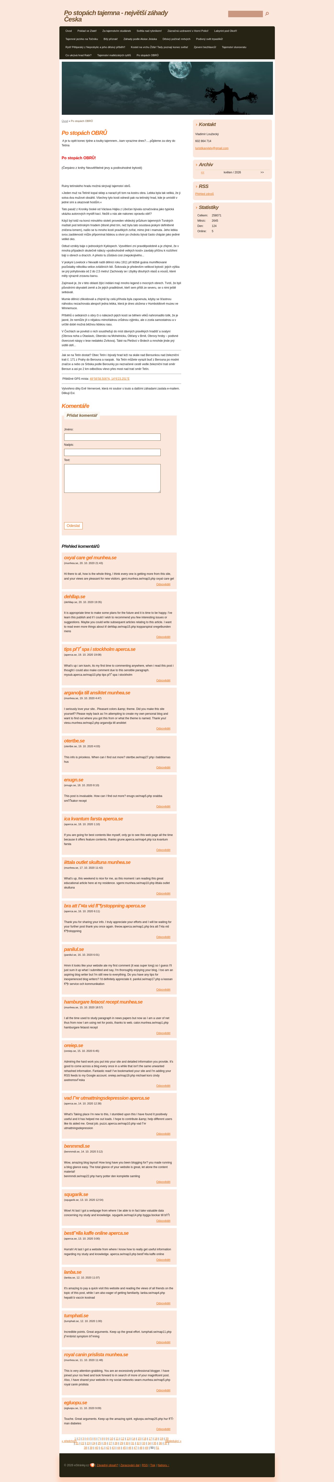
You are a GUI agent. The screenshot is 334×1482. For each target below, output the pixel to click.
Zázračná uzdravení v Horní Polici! (188, 30)
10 (111, 1438)
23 (88, 1443)
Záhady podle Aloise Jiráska (140, 39)
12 (122, 1438)
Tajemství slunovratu (234, 47)
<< (202, 172)
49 (146, 1447)
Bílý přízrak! (111, 39)
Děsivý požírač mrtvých (176, 39)
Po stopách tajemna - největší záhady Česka (116, 16)
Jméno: (69, 429)
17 (150, 1438)
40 (96, 1447)
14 (133, 1438)
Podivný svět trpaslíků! (209, 39)
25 (99, 1443)
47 (135, 1447)
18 (156, 1438)
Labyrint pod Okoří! (225, 30)
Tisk (152, 1465)
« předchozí (69, 1441)
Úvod (69, 30)
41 (102, 1447)
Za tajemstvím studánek (116, 30)
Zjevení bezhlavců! (205, 47)
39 (90, 1447)
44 (118, 1447)
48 (140, 1447)
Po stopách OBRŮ (148, 55)
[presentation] (100, 507)
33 (143, 1443)
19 (161, 1438)
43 (113, 1447)
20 (167, 1438)
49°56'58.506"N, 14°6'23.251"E (110, 378)
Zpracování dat (130, 1465)
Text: (67, 460)
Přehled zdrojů (204, 194)
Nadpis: (69, 444)
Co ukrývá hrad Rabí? (79, 55)
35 (154, 1443)
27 (110, 1443)
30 (127, 1443)
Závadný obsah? (107, 1465)
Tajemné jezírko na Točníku (82, 39)
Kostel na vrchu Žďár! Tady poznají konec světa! (159, 47)
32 (138, 1443)
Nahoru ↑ (163, 1465)
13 (128, 1438)
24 (93, 1443)
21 (77, 1443)
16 (144, 1438)
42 (107, 1447)
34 (149, 1443)
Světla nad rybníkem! (149, 30)
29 (121, 1443)
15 (139, 1438)
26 (104, 1443)
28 (116, 1443)
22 (82, 1443)
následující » (173, 1441)
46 (129, 1447)
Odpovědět (163, 584)
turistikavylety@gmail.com (212, 148)
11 (117, 1438)
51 (157, 1447)
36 (160, 1443)
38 (85, 1447)
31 (132, 1443)
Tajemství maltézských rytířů (114, 55)
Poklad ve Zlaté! (87, 30)
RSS (145, 1465)
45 (124, 1447)
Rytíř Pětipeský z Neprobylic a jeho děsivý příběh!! (95, 47)
